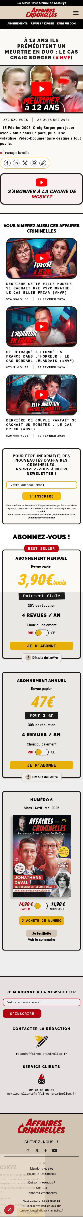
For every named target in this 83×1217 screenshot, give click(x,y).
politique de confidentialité (41, 517)
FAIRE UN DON (66, 23)
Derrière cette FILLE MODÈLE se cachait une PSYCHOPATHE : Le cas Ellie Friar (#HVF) (40, 288)
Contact (41, 1187)
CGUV (41, 1163)
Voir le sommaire (41, 939)
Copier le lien (42, 163)
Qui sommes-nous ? (41, 1182)
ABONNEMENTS (17, 23)
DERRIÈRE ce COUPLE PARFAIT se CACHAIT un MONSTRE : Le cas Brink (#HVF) (41, 425)
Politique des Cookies (41, 1174)
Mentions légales (41, 1168)
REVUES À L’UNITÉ (42, 23)
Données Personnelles (42, 1193)
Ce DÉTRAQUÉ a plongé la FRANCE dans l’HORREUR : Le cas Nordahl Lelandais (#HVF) (40, 356)
